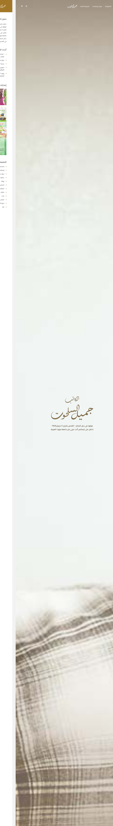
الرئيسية (101, 6)
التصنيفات (92, 6)
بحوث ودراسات (81, 6)
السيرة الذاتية (69, 6)
